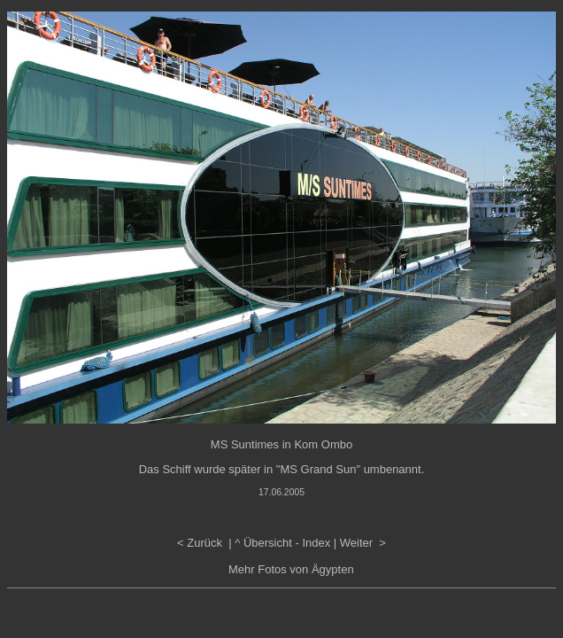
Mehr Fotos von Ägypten (291, 569)
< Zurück (201, 542)
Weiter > (363, 542)
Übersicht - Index (286, 542)
